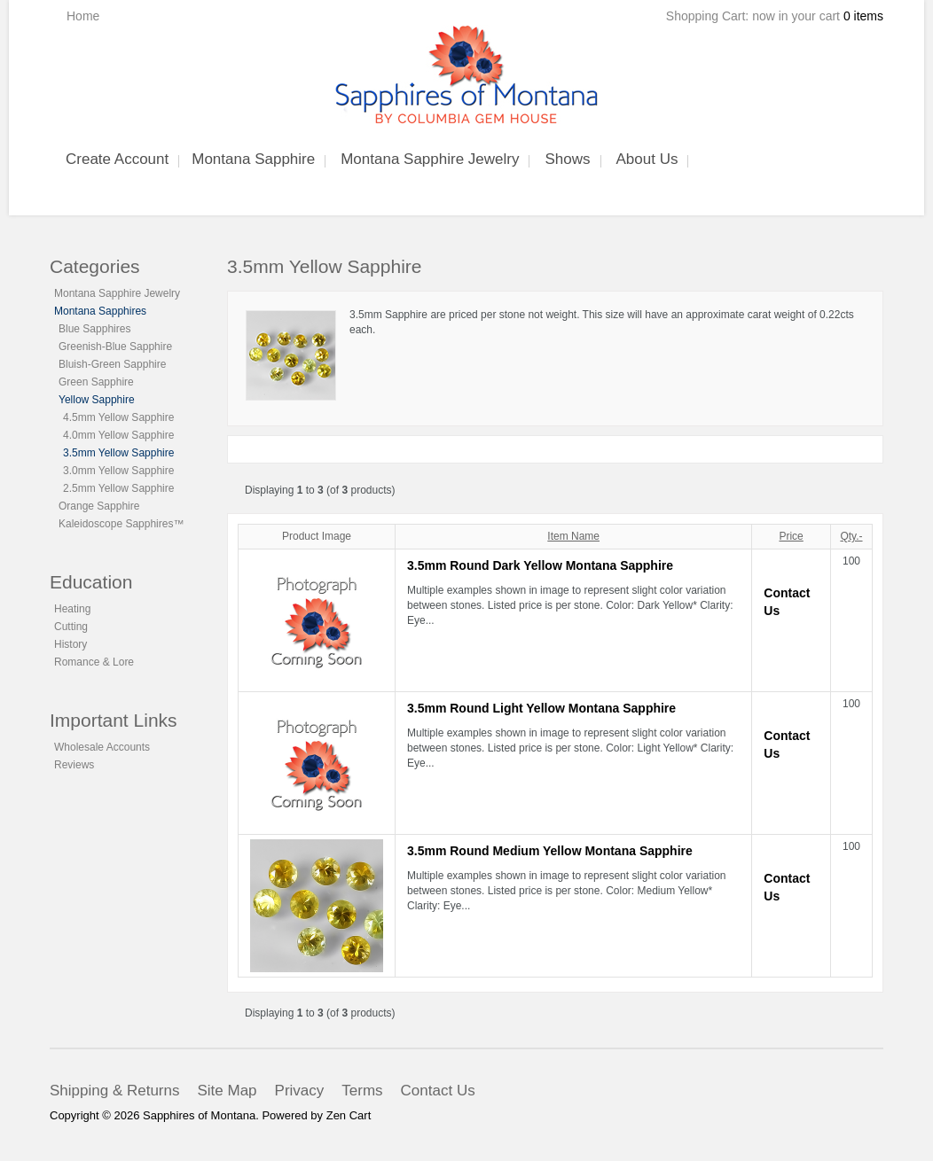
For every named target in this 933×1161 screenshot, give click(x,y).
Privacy (300, 1090)
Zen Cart (349, 1115)
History (70, 644)
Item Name (573, 536)
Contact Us (438, 1090)
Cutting (71, 626)
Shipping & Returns (114, 1090)
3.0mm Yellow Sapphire (118, 470)
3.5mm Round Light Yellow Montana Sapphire (541, 708)
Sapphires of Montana (199, 1115)
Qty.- (851, 536)
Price (791, 536)
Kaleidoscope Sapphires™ (121, 524)
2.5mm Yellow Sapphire (118, 488)
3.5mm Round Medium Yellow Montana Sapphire (550, 851)
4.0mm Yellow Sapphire (118, 435)
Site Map (226, 1090)
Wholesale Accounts (102, 747)
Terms (361, 1090)
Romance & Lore (94, 662)
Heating (72, 609)
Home (83, 16)
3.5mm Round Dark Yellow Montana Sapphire (540, 565)
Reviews (74, 765)
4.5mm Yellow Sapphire (118, 417)
